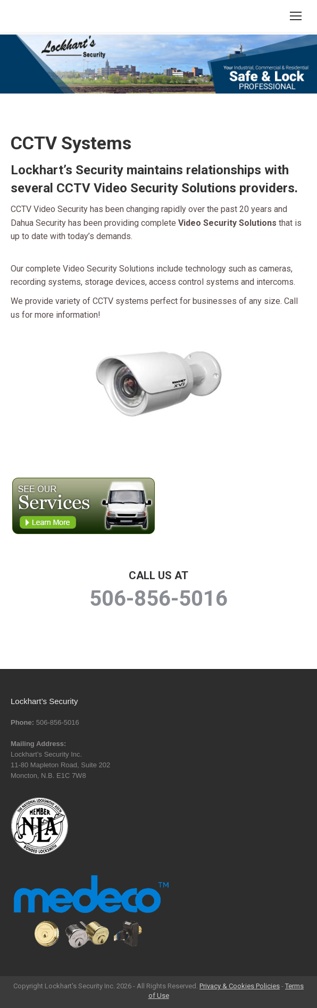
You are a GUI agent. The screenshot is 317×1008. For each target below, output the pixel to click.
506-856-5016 (158, 598)
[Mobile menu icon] (295, 16)
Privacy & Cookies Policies (239, 986)
